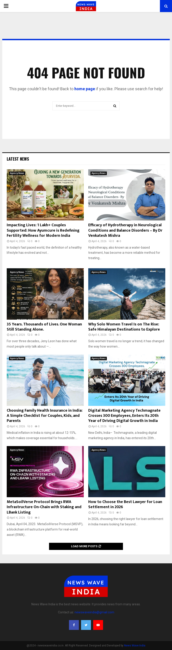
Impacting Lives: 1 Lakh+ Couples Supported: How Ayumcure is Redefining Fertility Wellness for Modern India (43, 230)
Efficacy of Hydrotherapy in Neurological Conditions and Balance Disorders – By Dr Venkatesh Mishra (125, 230)
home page (84, 88)
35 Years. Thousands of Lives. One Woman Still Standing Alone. (44, 327)
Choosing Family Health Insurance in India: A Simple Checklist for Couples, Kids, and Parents (44, 415)
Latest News (18, 159)
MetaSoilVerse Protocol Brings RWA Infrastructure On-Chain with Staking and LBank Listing (44, 507)
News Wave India (134, 645)
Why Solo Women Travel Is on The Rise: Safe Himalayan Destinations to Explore (124, 327)
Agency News (17, 173)
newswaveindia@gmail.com (94, 612)
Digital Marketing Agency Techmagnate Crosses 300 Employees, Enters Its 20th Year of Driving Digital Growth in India (124, 415)
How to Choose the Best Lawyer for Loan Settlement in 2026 (125, 504)
